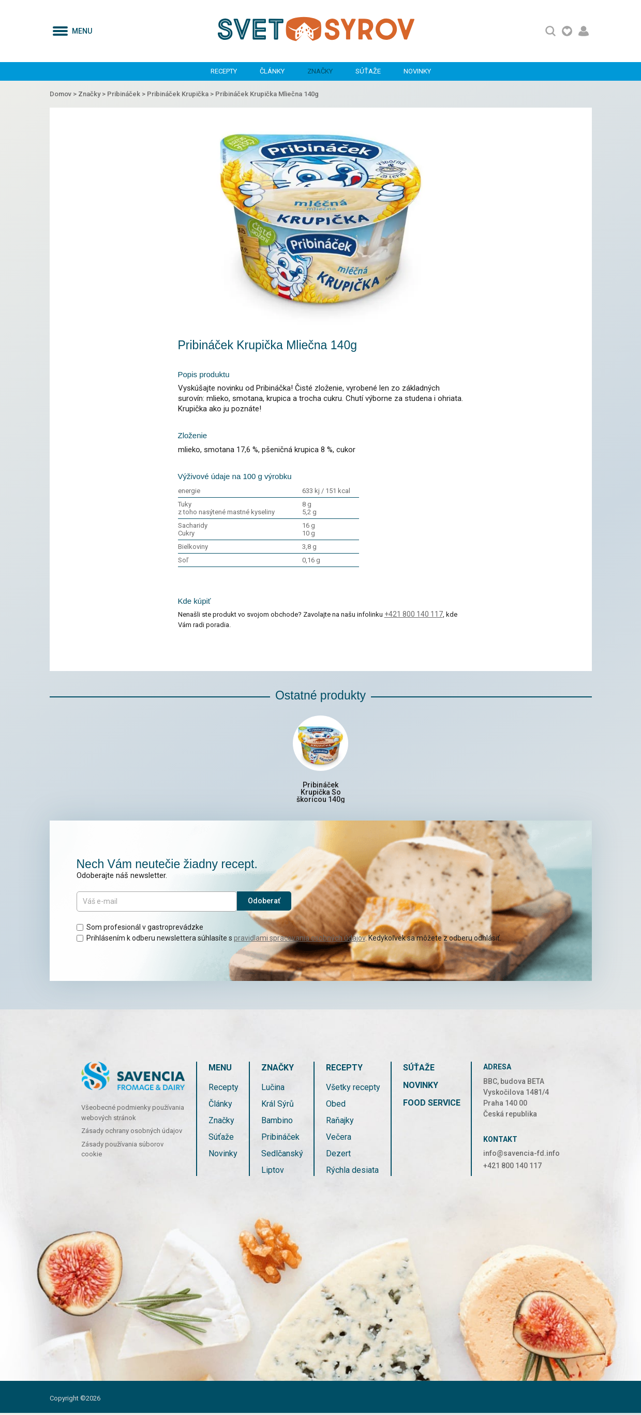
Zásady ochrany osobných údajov (131, 1133)
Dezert (338, 1155)
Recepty (224, 71)
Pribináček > (127, 94)
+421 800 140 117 (413, 614)
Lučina (273, 1089)
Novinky (417, 71)
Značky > (92, 94)
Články (272, 71)
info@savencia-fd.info (521, 1155)
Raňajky (340, 1122)
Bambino (277, 1122)
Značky (320, 71)
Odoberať (264, 903)
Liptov (272, 1171)
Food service (431, 1104)
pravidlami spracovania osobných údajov (299, 939)
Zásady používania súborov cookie (122, 1151)
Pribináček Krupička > (181, 94)
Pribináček (280, 1138)
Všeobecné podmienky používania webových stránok (132, 1115)
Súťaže (368, 71)
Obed (336, 1105)
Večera (338, 1138)
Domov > (64, 94)
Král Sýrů (277, 1105)
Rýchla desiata (352, 1171)
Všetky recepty (353, 1089)
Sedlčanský (282, 1155)
